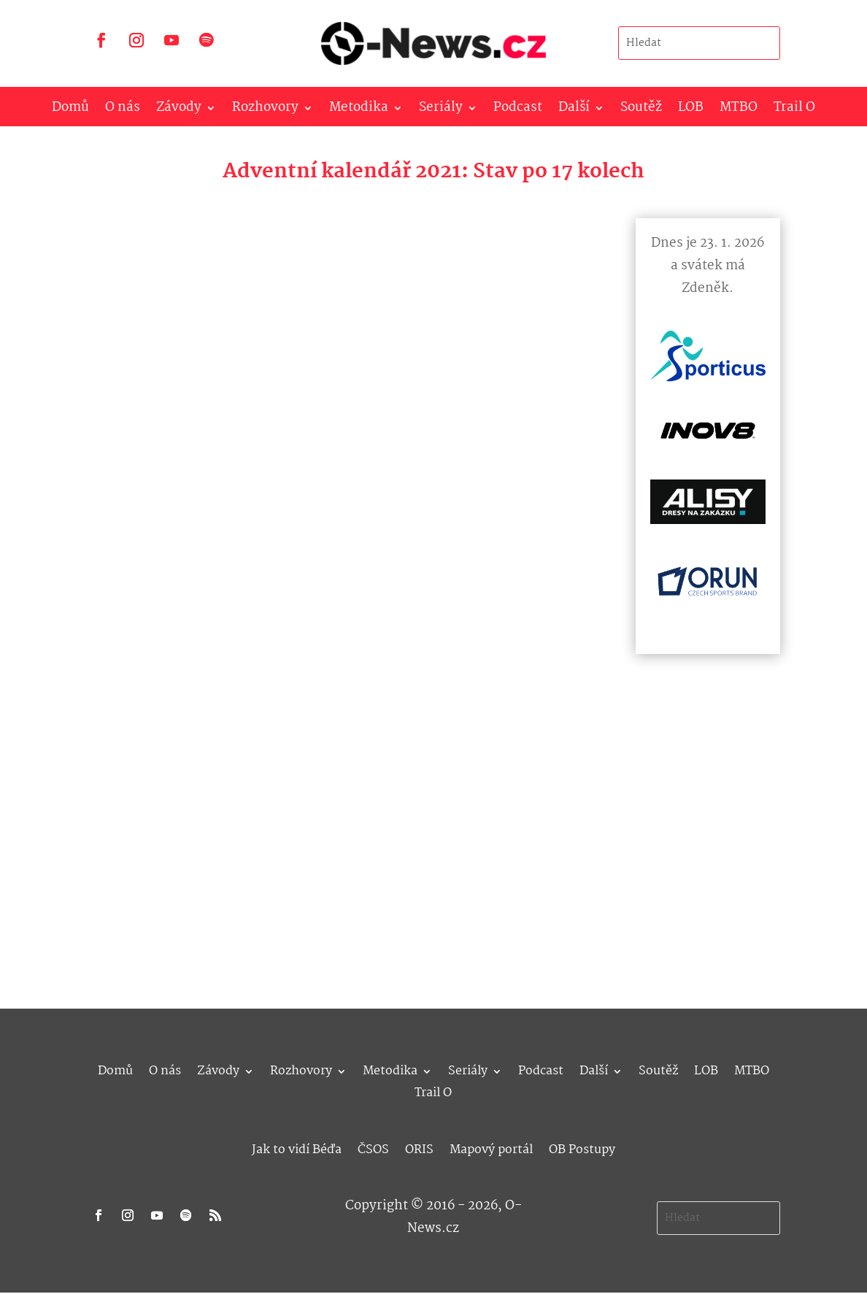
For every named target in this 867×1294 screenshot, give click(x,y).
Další (574, 110)
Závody (178, 110)
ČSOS (373, 1147)
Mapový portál (491, 1147)
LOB (691, 110)
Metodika (358, 110)
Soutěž (641, 110)
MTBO (739, 110)
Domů (70, 110)
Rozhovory (265, 110)
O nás (122, 110)
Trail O (794, 110)
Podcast (517, 110)
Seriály (441, 110)
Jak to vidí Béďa (297, 1147)
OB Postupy (582, 1147)
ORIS (419, 1147)
